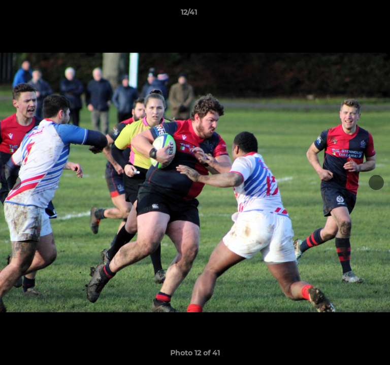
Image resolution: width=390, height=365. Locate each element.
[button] (353, 14)
